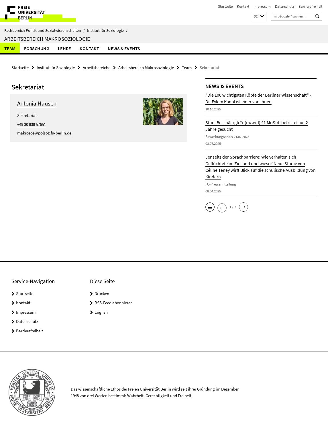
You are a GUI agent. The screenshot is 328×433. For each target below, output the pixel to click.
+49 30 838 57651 (31, 124)
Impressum (262, 6)
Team (9, 48)
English (101, 312)
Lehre (64, 48)
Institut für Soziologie (107, 30)
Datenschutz (284, 6)
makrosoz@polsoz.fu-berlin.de (44, 133)
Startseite (225, 6)
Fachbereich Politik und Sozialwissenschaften (44, 30)
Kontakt (243, 6)
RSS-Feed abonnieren (114, 302)
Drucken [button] (102, 293)
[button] (258, 16)
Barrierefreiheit (310, 6)
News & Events (124, 48)
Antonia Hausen (36, 103)
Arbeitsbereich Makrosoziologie (47, 38)
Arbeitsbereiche (96, 67)
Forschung (36, 48)
